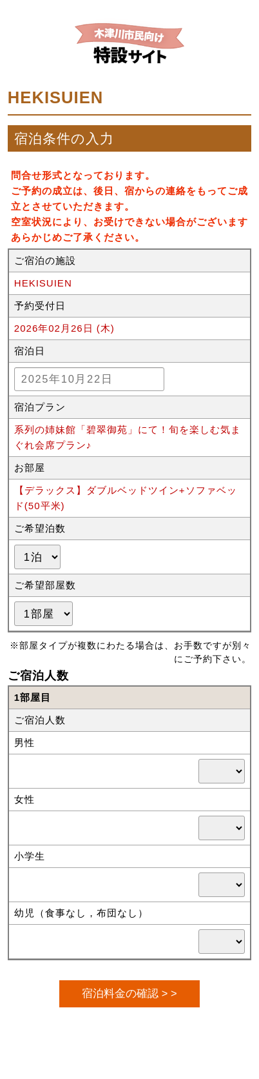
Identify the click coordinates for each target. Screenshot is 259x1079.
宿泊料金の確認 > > (129, 993)
